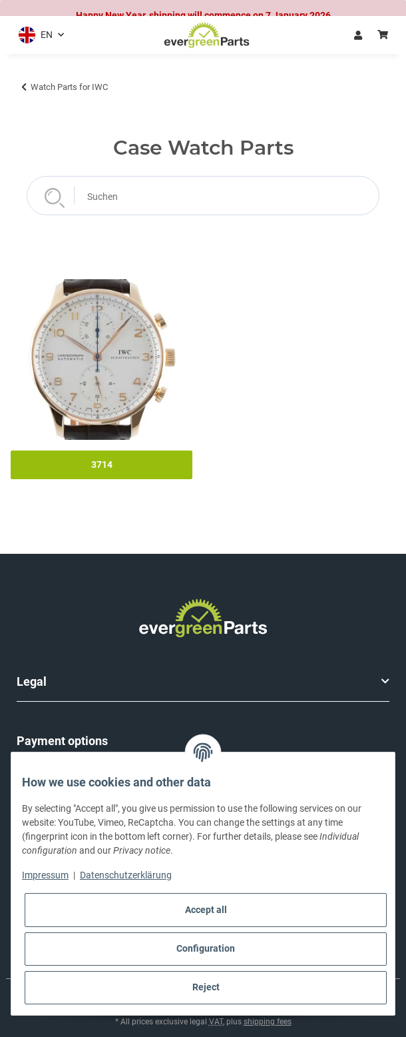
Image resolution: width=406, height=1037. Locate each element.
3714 (101, 458)
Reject (206, 987)
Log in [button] (358, 28)
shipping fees (268, 1015)
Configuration (205, 948)
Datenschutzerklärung (126, 875)
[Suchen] (203, 189)
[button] (39, 29)
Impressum (45, 875)
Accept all (206, 909)
